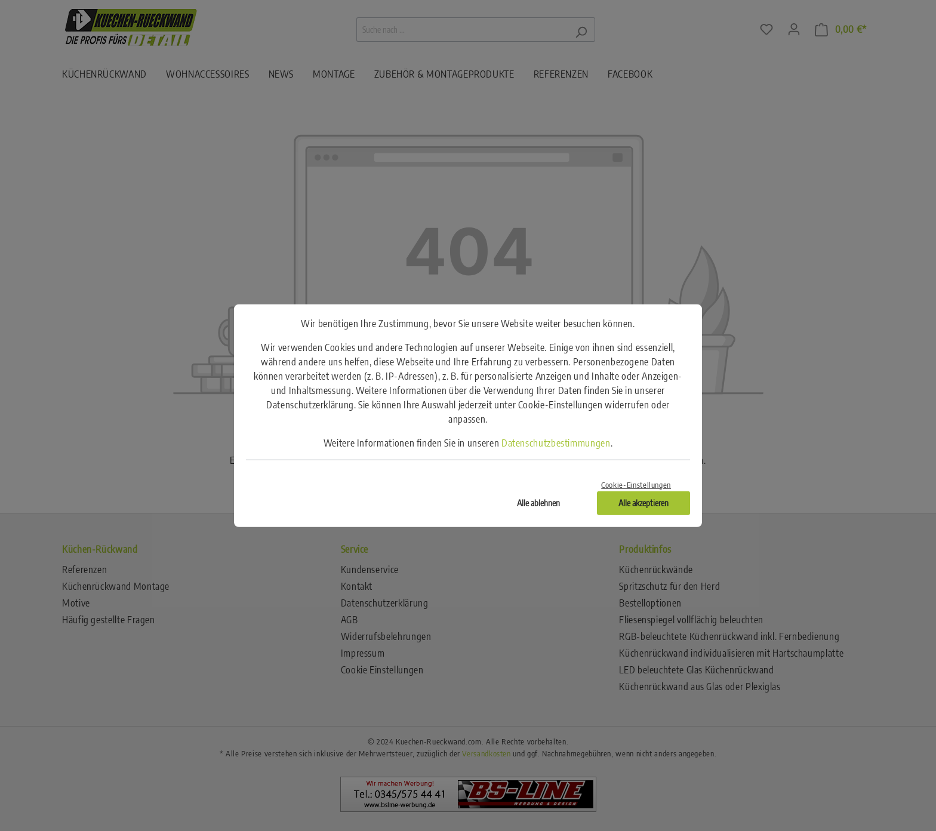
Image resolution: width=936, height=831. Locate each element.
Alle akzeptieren (643, 502)
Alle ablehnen (538, 502)
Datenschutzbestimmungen (556, 443)
